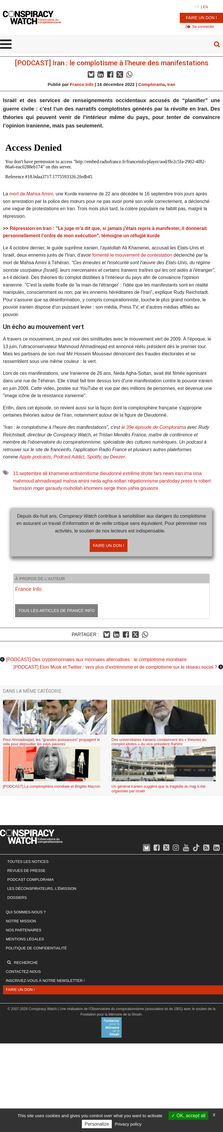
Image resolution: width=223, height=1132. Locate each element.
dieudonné (111, 473)
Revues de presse (26, 870)
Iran (171, 84)
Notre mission (21, 921)
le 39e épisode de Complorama (153, 427)
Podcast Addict (69, 456)
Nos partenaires (23, 930)
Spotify (94, 456)
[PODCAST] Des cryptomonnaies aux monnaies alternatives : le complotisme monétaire (96, 659)
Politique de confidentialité (36, 948)
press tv (189, 480)
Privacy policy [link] (128, 1124)
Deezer (117, 456)
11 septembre (27, 473)
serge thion (115, 488)
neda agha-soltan (109, 480)
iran (179, 473)
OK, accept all (188, 1115)
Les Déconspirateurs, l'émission (41, 888)
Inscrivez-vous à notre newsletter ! (45, 980)
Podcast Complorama (30, 879)
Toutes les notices (27, 861)
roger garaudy (47, 488)
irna (188, 473)
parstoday (169, 480)
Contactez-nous (23, 971)
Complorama (151, 84)
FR (197, 7)
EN (205, 7)
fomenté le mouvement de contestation (132, 255)
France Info (81, 84)
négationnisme (143, 480)
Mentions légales (25, 939)
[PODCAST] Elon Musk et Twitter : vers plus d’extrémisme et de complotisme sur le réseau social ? (115, 667)
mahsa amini (76, 480)
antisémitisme (84, 473)
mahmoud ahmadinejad (37, 480)
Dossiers (17, 897)
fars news (164, 473)
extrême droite (137, 473)
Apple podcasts (35, 456)
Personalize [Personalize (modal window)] (97, 1124)
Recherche (26, 962)
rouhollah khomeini (82, 488)
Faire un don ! (201, 17)
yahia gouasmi (143, 488)
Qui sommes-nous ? (26, 912)
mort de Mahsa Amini (31, 193)
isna (197, 473)
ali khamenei (56, 473)
